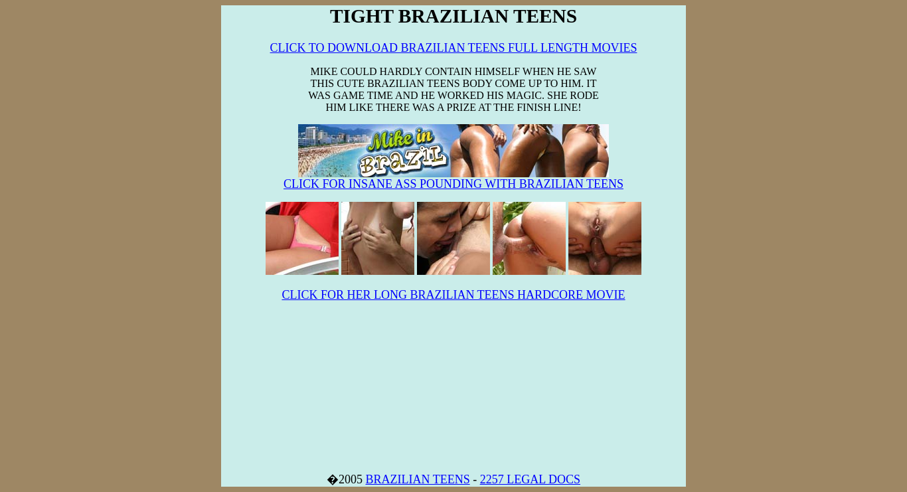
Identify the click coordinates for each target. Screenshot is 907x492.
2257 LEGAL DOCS (530, 479)
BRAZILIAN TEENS (417, 479)
